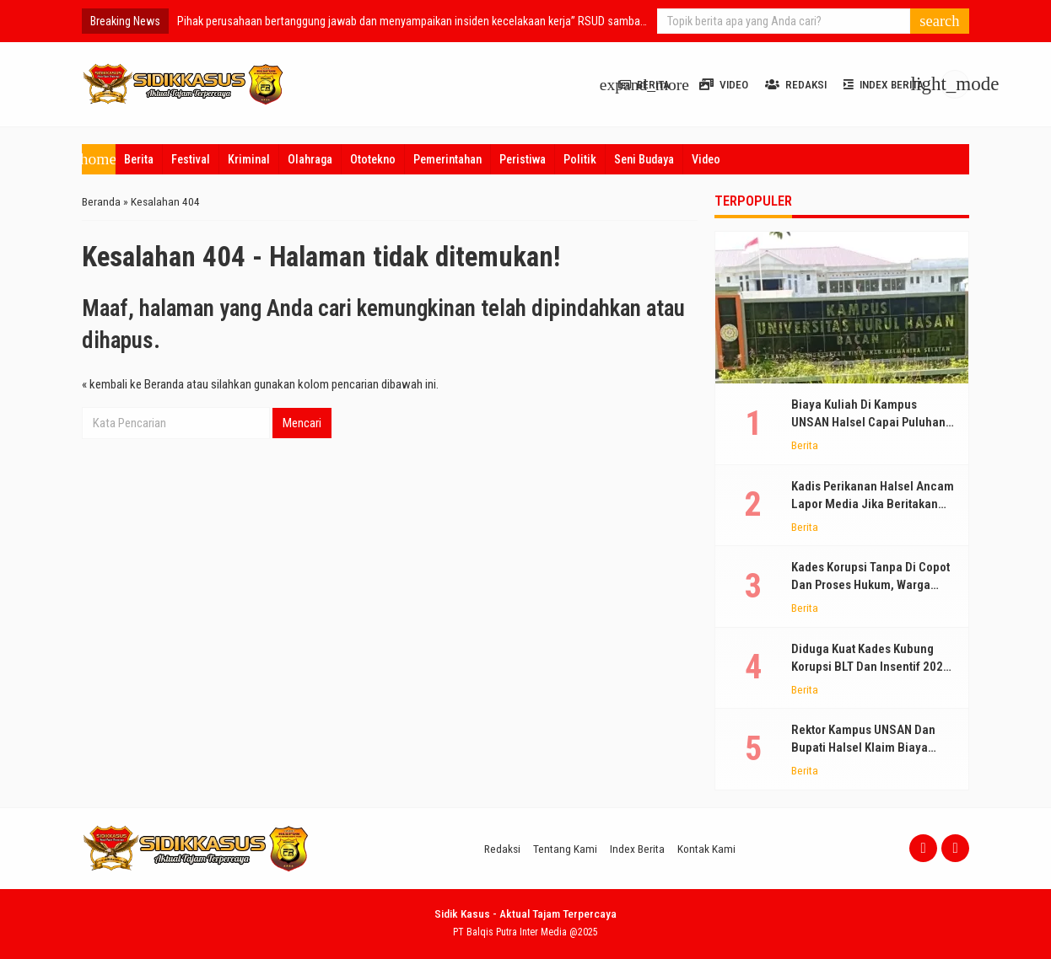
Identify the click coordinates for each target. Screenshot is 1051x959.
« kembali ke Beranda (133, 384)
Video (723, 84)
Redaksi (796, 84)
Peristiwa (522, 159)
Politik (579, 159)
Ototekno (373, 159)
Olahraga (310, 159)
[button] (939, 21)
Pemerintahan (447, 159)
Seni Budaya (644, 159)
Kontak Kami (706, 848)
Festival (190, 159)
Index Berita (883, 84)
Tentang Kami (565, 848)
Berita (139, 159)
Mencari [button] (302, 423)
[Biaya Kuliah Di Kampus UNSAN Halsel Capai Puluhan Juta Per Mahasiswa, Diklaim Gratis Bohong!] (841, 307)
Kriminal (249, 159)
